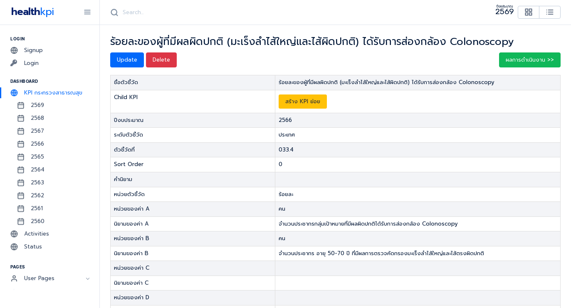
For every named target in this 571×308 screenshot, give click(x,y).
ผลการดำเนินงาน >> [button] (530, 60)
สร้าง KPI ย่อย (302, 101)
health (31, 11)
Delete (161, 60)
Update (127, 60)
